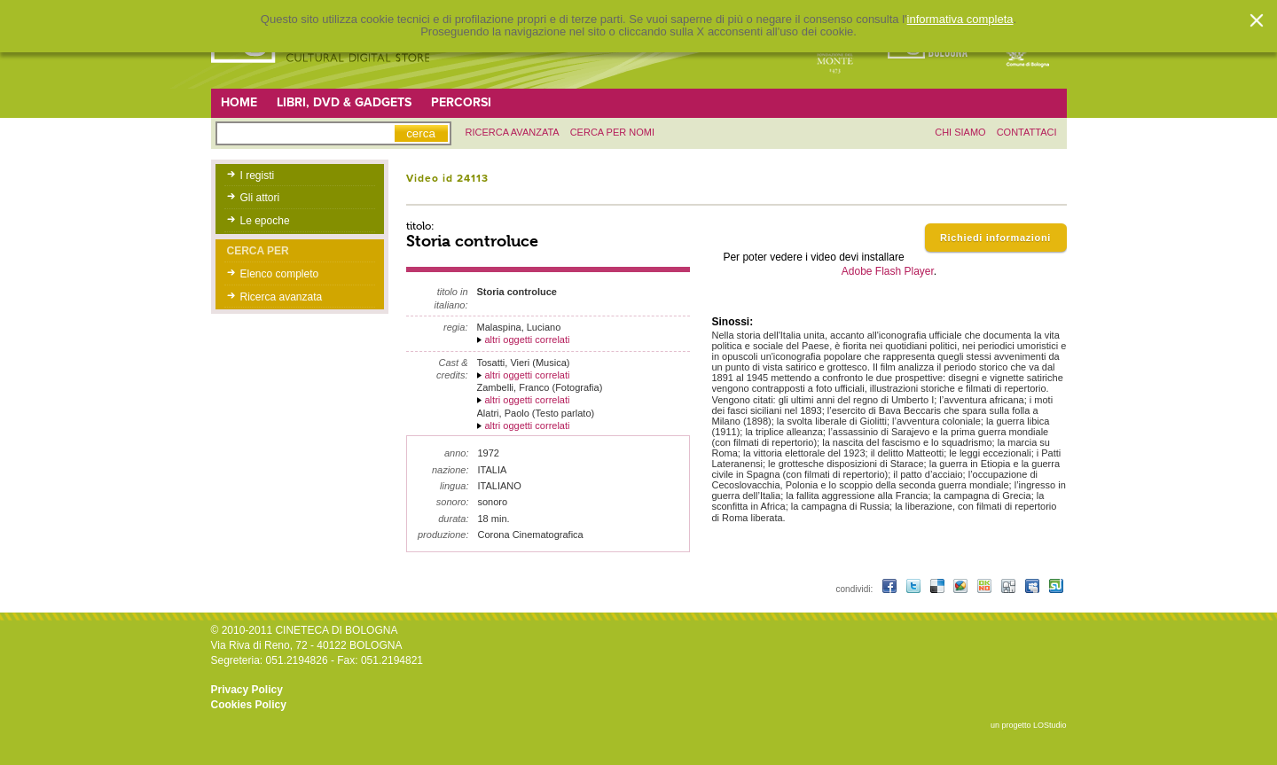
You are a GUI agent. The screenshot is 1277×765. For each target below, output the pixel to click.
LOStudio (1050, 725)
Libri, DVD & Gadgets (344, 102)
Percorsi (461, 102)
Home (239, 102)
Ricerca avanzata (281, 297)
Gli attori (260, 197)
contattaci (1027, 132)
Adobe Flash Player (888, 271)
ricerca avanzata (513, 132)
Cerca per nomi (612, 132)
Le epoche (265, 221)
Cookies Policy (248, 705)
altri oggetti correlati (527, 339)
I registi (257, 175)
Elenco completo (279, 274)
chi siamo (960, 132)
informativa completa (960, 19)
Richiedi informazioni (995, 237)
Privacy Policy (247, 689)
